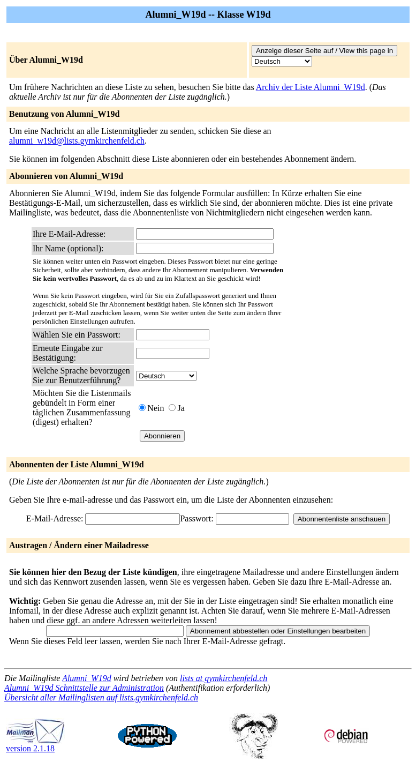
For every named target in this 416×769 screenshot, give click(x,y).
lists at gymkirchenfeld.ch (223, 678)
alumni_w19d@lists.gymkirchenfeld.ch (77, 140)
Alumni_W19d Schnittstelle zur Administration (84, 687)
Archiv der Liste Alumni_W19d (310, 87)
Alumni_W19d (86, 678)
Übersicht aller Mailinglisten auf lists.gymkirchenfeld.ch (101, 697)
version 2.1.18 (35, 744)
